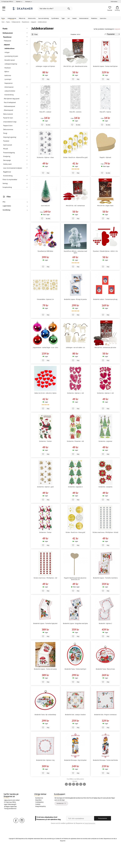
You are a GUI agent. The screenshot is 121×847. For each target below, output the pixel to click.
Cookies (37, 804)
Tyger (63, 18)
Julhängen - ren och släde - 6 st (75, 347)
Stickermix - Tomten (45, 441)
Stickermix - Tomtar (45, 532)
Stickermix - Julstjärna (105, 487)
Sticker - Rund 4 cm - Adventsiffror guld (75, 157)
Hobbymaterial (12, 18)
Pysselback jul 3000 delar (45, 251)
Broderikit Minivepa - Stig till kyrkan (75, 760)
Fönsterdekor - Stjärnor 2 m (45, 299)
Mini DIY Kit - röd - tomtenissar (75, 205)
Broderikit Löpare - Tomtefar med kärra (105, 578)
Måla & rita (22, 18)
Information (114, 1)
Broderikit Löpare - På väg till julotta (75, 299)
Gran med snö (45, 205)
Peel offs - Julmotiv (75, 112)
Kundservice (39, 798)
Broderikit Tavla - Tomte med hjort (75, 669)
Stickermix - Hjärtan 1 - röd (75, 393)
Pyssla (3, 18)
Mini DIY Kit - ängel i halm (105, 205)
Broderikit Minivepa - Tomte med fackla (105, 760)
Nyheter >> (19, 1)
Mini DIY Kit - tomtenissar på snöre (105, 347)
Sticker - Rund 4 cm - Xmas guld (75, 532)
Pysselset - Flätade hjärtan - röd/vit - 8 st (105, 251)
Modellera (94, 18)
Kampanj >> (28, 1)
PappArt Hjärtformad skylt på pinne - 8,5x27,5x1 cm (75, 578)
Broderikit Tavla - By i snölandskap (45, 714)
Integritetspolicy (40, 806)
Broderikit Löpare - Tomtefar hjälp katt (45, 623)
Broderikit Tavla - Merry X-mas (105, 669)
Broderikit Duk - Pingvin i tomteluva (105, 714)
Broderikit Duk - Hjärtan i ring (45, 760)
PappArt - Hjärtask (105, 157)
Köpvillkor (38, 800)
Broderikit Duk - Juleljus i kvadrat (75, 714)
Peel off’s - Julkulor (45, 112)
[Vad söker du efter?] (55, 9)
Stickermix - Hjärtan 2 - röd (105, 393)
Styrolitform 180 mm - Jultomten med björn (75, 252)
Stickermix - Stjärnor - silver (45, 157)
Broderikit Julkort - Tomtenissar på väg (105, 299)
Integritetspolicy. (89, 823)
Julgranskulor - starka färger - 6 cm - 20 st (45, 347)
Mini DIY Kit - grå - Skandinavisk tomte (75, 66)
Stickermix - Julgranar (105, 441)
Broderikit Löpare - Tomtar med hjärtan (105, 66)
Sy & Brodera (55, 18)
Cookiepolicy (39, 802)
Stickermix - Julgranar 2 (75, 487)
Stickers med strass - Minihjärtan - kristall (105, 532)
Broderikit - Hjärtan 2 (105, 623)
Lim (69, 18)
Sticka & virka (32, 18)
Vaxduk (74, 18)
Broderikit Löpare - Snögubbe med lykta (75, 623)
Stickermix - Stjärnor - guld (45, 487)
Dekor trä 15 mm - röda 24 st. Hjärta (45, 393)
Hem (3, 22)
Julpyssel (117, 29)
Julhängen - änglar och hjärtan (45, 66)
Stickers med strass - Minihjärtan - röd (45, 578)
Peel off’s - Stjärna (105, 112)
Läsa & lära (103, 18)
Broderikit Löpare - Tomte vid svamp (45, 669)
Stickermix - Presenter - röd (75, 441)
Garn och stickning (43, 18)
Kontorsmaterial (83, 18)
